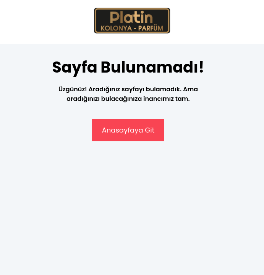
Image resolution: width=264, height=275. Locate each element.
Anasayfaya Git (128, 130)
